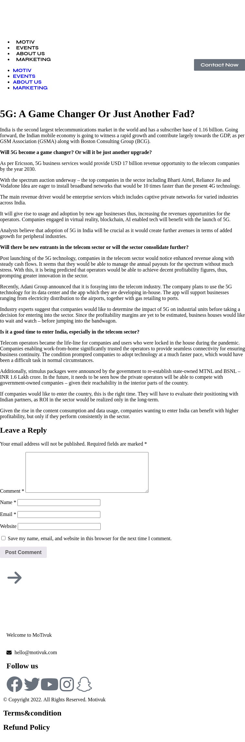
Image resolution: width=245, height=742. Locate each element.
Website (8, 534)
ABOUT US (27, 82)
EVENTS (24, 76)
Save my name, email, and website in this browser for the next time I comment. (90, 546)
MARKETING (33, 59)
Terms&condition (32, 720)
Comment (12, 498)
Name (8, 510)
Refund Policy (26, 735)
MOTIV (22, 70)
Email (8, 522)
